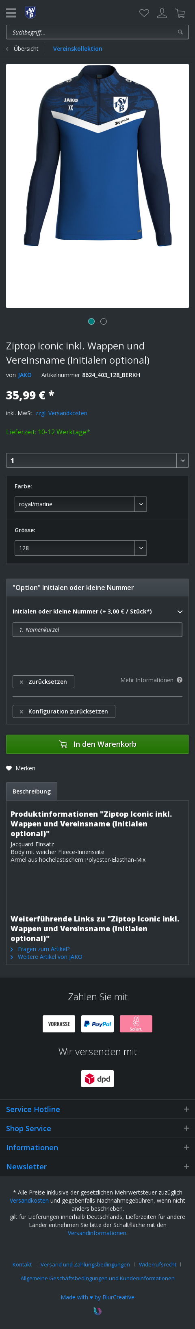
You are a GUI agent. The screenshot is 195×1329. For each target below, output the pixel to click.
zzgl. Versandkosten (61, 413)
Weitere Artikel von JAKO (46, 956)
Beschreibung (32, 791)
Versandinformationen (97, 1233)
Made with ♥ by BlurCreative (97, 1297)
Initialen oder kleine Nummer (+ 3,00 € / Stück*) (97, 611)
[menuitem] (144, 13)
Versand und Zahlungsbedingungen (85, 1264)
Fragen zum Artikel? (40, 949)
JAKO (25, 375)
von (11, 375)
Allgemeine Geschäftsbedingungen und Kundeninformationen (98, 1278)
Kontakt (22, 1264)
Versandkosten (29, 1200)
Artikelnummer (60, 375)
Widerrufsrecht (157, 1264)
